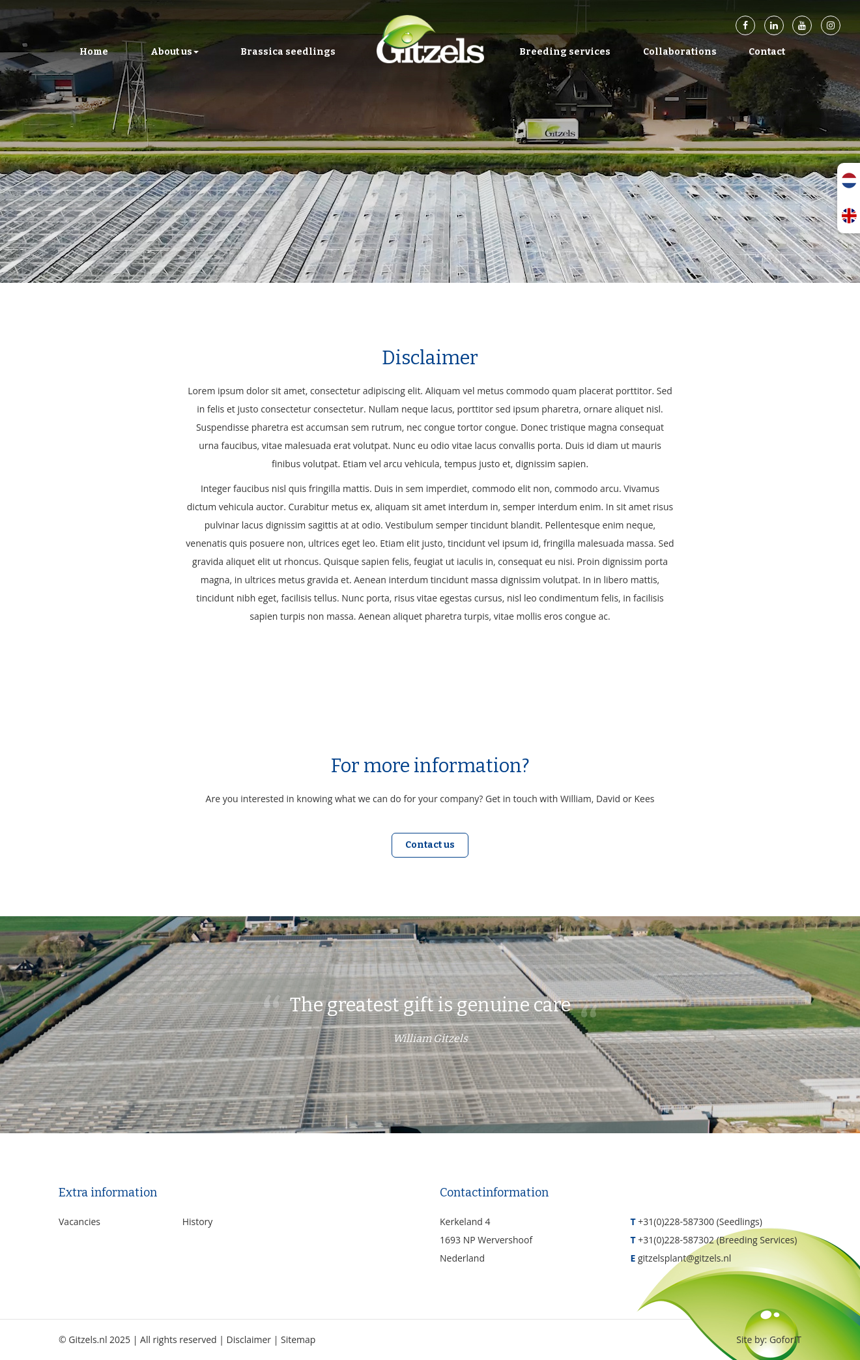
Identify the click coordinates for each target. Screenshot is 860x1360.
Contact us (430, 844)
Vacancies (79, 1221)
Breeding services (564, 51)
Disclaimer (249, 1339)
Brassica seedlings (288, 51)
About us (174, 51)
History (197, 1221)
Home (93, 51)
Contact (767, 51)
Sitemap (298, 1339)
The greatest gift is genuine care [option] (430, 1022)
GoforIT (785, 1339)
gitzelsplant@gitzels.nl (684, 1258)
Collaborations (680, 51)
